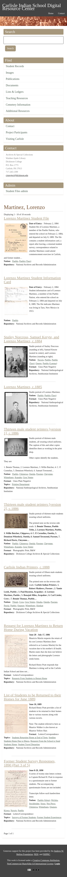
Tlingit (15, 602)
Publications (12, 78)
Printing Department (21, 484)
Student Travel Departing (29, 744)
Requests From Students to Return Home (29, 678)
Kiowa (6, 810)
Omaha (39, 602)
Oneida (32, 474)
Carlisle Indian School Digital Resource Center (31, 6)
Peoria (6, 605)
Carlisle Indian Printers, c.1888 (27, 567)
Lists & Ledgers (15, 91)
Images (10, 72)
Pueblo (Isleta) (43, 800)
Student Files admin (17, 191)
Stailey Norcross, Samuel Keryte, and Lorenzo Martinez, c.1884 (31, 339)
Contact (10, 126)
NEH (36, 854)
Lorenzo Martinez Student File (26, 218)
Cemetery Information (18, 104)
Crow (21, 602)
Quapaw (20, 605)
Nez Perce (51, 804)
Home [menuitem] (50, 13)
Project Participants (16, 132)
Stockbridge (34, 804)
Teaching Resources (17, 98)
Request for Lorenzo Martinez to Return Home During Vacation (33, 628)
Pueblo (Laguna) (50, 363)
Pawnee (39, 474)
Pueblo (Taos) (25, 261)
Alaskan (39, 605)
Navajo (40, 360)
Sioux (43, 804)
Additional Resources (18, 110)
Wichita (54, 800)
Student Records (15, 66)
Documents (12, 85)
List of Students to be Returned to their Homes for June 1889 (32, 697)
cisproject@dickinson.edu (17, 175)
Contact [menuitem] (61, 13)
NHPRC (46, 854)
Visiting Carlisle (15, 138)
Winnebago (9, 477)
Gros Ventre (28, 477)
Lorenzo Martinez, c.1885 (23, 387)
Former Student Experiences (49, 817)
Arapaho (18, 477)
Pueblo (15, 261)
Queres (39, 363)
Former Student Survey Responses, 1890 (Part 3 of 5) (29, 763)
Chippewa (23, 474)
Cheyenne (48, 474)
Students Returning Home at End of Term (30, 737)
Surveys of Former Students (24, 817)
